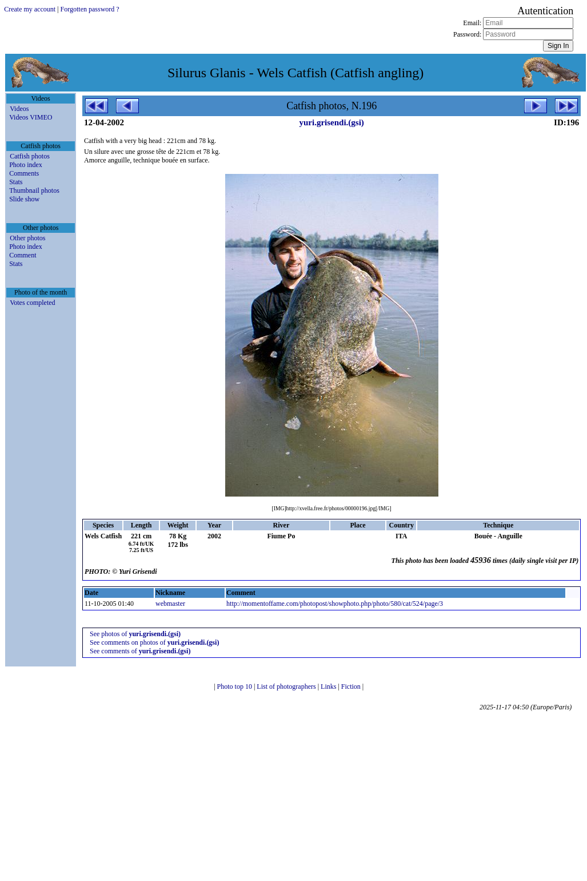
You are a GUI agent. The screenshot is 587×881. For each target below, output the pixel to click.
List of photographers (287, 686)
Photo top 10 (235, 686)
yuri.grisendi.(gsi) (331, 122)
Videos (19, 109)
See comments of (140, 651)
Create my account (29, 9)
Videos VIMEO (30, 117)
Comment (22, 255)
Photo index (25, 165)
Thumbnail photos (34, 190)
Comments (24, 173)
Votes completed (32, 303)
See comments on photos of (154, 642)
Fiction (351, 686)
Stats (15, 182)
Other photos (27, 238)
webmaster (170, 604)
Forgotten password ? (90, 9)
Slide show (24, 199)
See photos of (135, 634)
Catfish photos (30, 156)
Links (329, 686)
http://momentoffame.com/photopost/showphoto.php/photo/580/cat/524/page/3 (334, 604)
